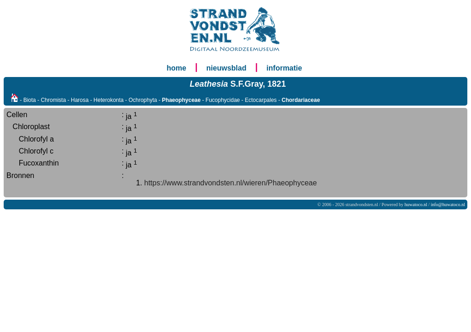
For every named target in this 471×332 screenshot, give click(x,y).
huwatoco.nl (416, 204)
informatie (284, 68)
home (176, 68)
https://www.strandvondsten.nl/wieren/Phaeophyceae (230, 183)
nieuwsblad (227, 68)
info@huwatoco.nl (448, 204)
